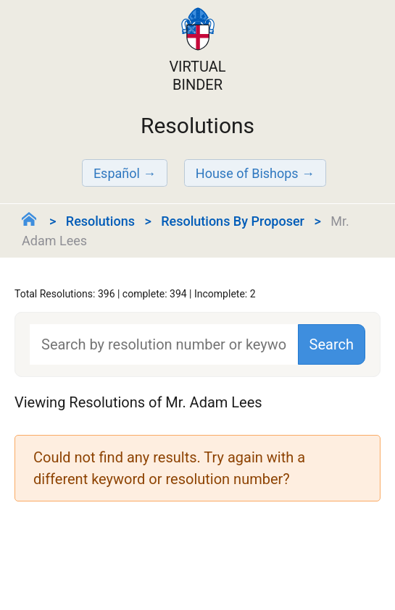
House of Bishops (247, 173)
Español (116, 173)
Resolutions (100, 221)
